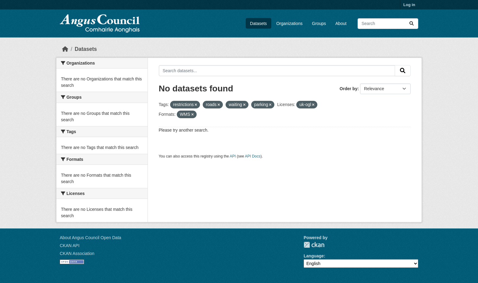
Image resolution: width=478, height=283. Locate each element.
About (341, 23)
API (233, 156)
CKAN (314, 245)
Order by (348, 88)
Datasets (258, 23)
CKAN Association (77, 253)
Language (314, 255)
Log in (409, 4)
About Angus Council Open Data (90, 237)
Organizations (289, 23)
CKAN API (70, 245)
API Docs (252, 156)
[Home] (65, 49)
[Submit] (411, 23)
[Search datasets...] (388, 23)
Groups (319, 23)
